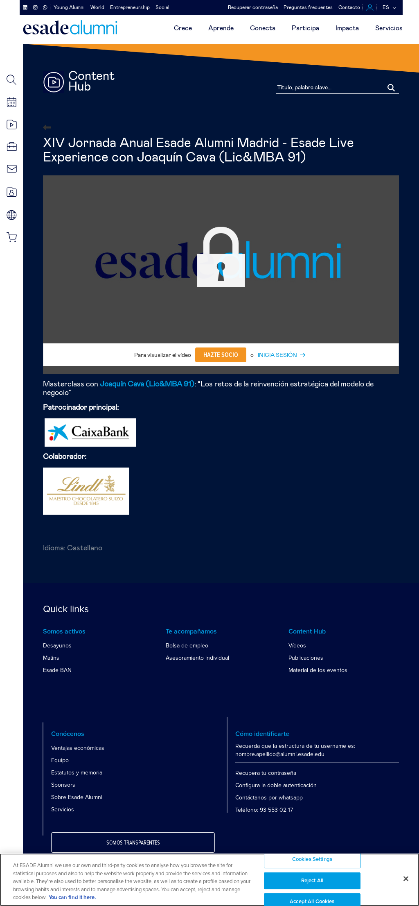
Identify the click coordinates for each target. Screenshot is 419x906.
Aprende (221, 28)
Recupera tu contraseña (265, 773)
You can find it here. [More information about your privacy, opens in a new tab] (72, 897)
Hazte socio (220, 355)
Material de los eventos (317, 670)
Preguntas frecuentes (308, 7)
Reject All (312, 880)
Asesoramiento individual (197, 657)
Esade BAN (57, 670)
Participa (305, 28)
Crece (183, 28)
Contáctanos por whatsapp (269, 797)
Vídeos (297, 645)
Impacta (347, 28)
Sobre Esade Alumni (76, 797)
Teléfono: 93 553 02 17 (264, 809)
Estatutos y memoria (76, 772)
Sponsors (63, 784)
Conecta (262, 28)
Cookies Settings (312, 859)
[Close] (406, 879)
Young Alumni (69, 7)
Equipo (60, 760)
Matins (51, 657)
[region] (209, 880)
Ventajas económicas (77, 748)
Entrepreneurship (130, 7)
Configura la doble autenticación (276, 785)
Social (162, 7)
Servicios (389, 28)
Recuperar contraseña (253, 7)
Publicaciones (305, 657)
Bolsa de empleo (187, 645)
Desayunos (57, 645)
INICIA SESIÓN (277, 355)
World (97, 7)
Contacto (349, 7)
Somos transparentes (133, 843)
